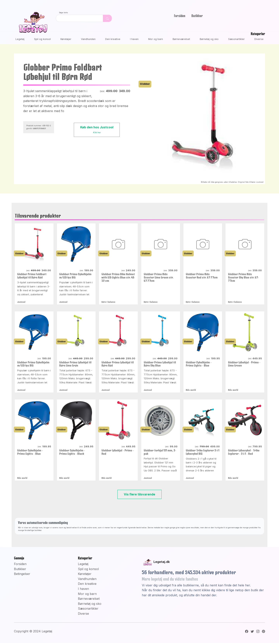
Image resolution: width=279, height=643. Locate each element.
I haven (134, 39)
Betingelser (22, 574)
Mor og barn (155, 39)
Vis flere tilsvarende (139, 494)
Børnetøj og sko (209, 39)
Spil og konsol (42, 39)
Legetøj (20, 39)
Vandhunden (88, 39)
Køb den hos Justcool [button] (96, 129)
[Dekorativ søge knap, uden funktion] (107, 18)
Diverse (259, 39)
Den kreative (112, 39)
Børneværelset (181, 39)
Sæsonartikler (236, 39)
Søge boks (63, 12)
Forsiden (179, 16)
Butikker (197, 16)
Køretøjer (65, 39)
